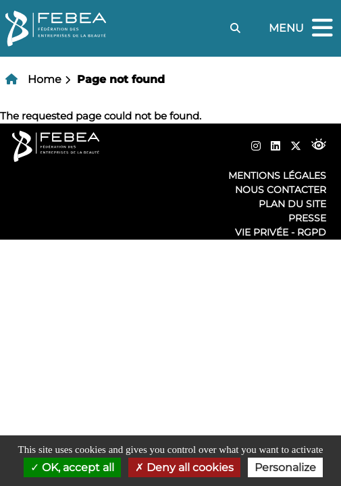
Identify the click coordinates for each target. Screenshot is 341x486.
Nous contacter (280, 190)
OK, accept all (72, 467)
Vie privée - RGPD (280, 232)
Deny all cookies (184, 467)
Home (44, 79)
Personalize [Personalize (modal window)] (285, 467)
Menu (302, 29)
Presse (307, 218)
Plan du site (292, 204)
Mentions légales (277, 175)
